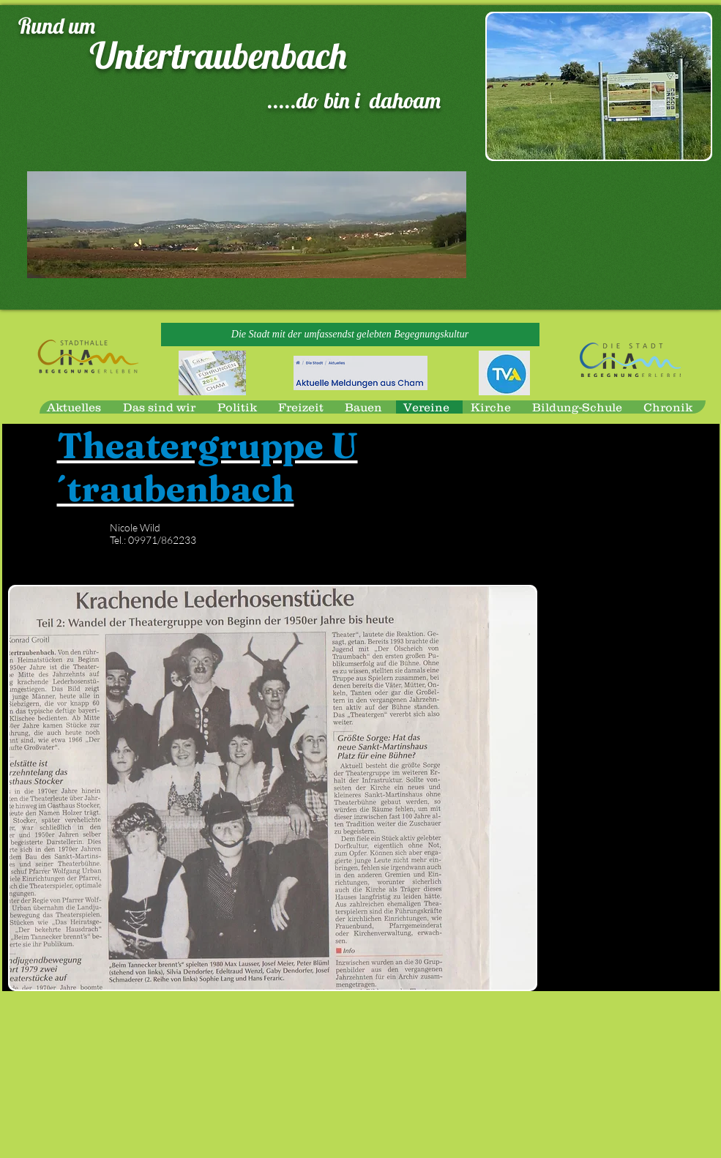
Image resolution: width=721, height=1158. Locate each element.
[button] (350, 334)
